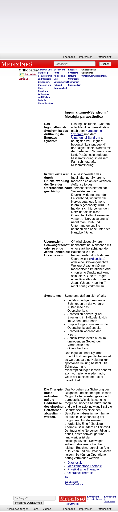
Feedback (69, 56)
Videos (47, 508)
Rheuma (72, 76)
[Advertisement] (59, 26)
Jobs (36, 508)
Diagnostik (74, 462)
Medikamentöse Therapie (84, 466)
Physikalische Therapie (83, 469)
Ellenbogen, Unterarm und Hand (44, 85)
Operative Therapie (80, 472)
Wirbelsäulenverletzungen (94, 76)
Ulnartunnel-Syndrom (85, 137)
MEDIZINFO (17, 64)
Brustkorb (43, 91)
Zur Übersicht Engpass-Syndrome (74, 483)
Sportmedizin (74, 85)
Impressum (85, 56)
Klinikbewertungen (17, 508)
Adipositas (97, 258)
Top (66, 477)
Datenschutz (104, 56)
